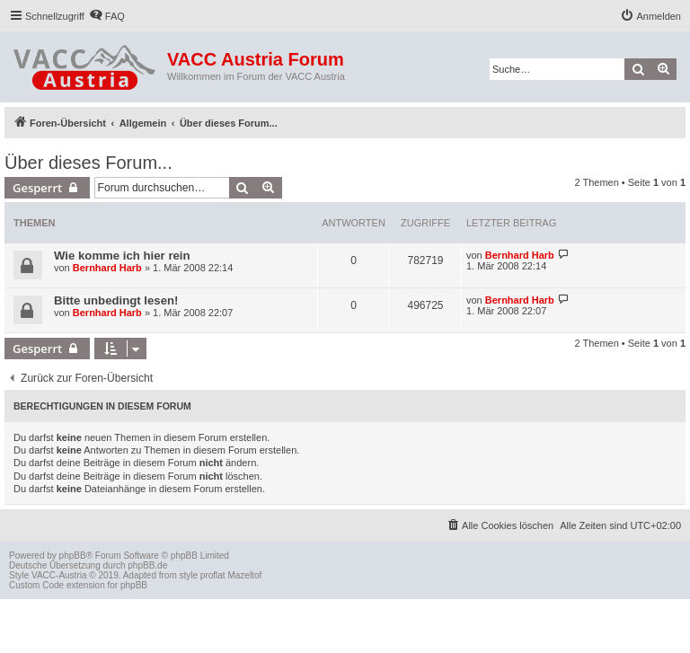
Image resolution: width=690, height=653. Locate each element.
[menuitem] (107, 16)
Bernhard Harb (107, 267)
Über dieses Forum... (88, 162)
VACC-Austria (59, 575)
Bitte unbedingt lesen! (116, 300)
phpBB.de (147, 565)
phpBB (72, 555)
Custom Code (36, 585)
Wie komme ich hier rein (122, 255)
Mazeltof (244, 575)
